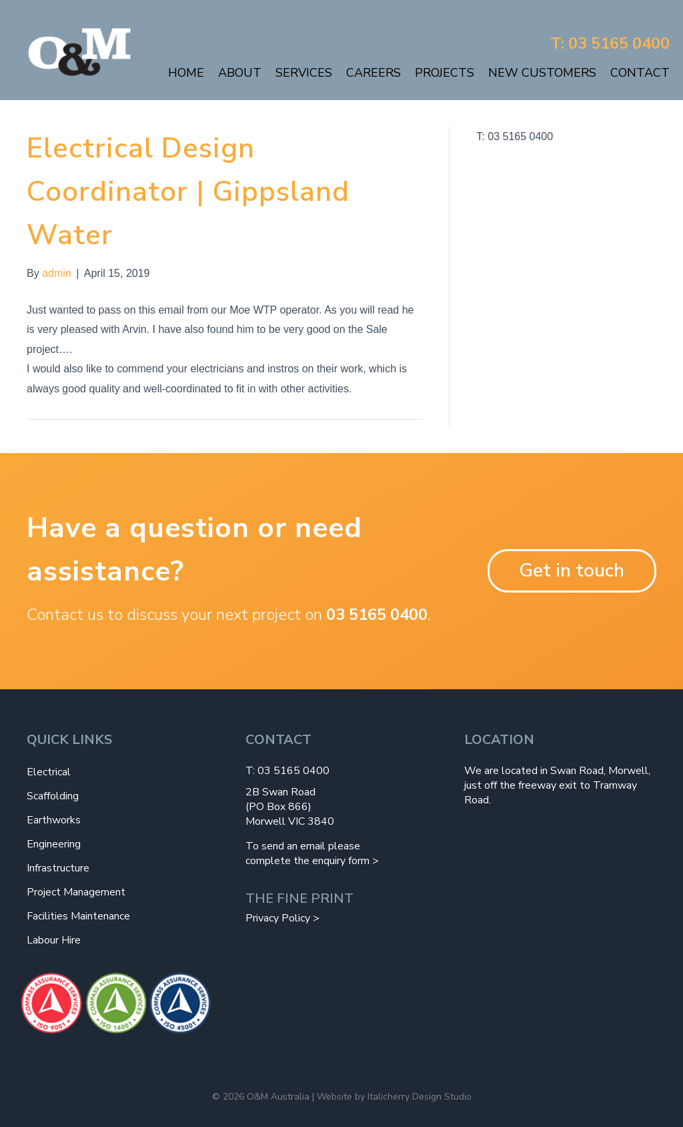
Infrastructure (58, 868)
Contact (640, 73)
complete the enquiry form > (312, 860)
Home (186, 73)
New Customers (542, 73)
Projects (444, 73)
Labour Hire (54, 940)
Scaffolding (53, 796)
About (239, 73)
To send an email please (302, 846)
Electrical (49, 772)
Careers (373, 73)
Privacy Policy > (282, 918)
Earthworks (54, 820)
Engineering (54, 844)
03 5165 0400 (377, 614)
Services (303, 73)
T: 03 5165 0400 (610, 43)
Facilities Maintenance (78, 916)
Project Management (76, 892)
